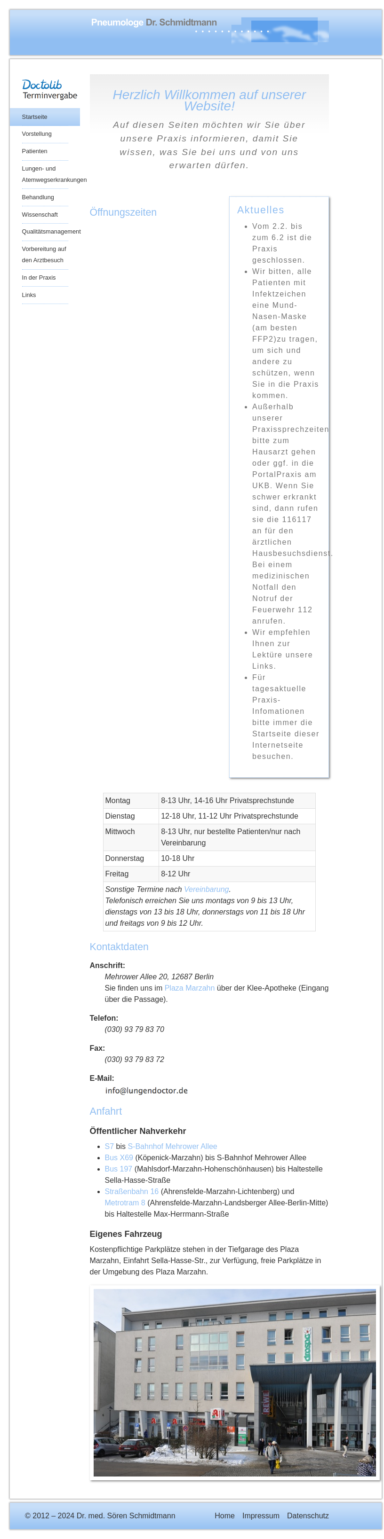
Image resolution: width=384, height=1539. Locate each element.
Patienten (35, 151)
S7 (109, 1146)
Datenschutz (308, 1516)
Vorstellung (37, 133)
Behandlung (38, 197)
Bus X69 (119, 1158)
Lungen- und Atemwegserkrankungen (45, 174)
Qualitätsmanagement (45, 231)
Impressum (261, 1516)
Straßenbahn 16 (132, 1191)
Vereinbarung (206, 889)
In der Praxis (39, 277)
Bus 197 (119, 1169)
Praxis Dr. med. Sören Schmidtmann (177, 31)
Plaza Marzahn (190, 988)
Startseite (35, 116)
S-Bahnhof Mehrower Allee (172, 1146)
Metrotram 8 (125, 1203)
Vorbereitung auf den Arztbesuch (44, 254)
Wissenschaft (40, 214)
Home (225, 1516)
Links (29, 294)
